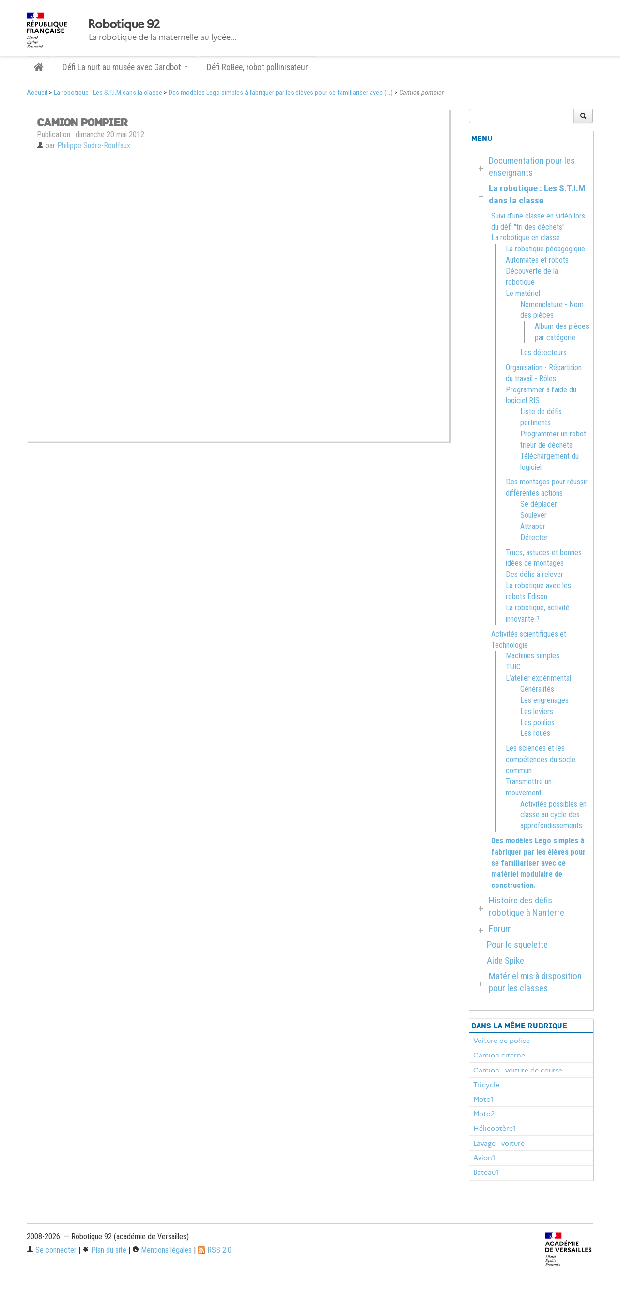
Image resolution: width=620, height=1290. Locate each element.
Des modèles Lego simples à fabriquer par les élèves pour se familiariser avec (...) (281, 93)
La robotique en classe (525, 237)
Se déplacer (538, 504)
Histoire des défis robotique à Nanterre (526, 906)
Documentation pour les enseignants (532, 166)
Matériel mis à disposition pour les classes (535, 982)
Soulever (533, 515)
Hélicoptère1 (494, 1128)
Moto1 (483, 1099)
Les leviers (536, 711)
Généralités (537, 689)
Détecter (534, 537)
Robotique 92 (123, 24)
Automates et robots (537, 259)
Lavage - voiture (499, 1143)
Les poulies (537, 722)
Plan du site (104, 1250)
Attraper (532, 526)
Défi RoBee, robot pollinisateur (257, 67)
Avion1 (484, 1157)
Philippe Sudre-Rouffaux (93, 145)
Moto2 (484, 1113)
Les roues (535, 733)
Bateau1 (485, 1172)
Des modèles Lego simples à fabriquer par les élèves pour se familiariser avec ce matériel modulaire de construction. (538, 862)
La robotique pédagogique (545, 248)
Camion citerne (499, 1055)
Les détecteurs (543, 352)
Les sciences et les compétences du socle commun (540, 759)
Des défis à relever (534, 574)
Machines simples (532, 655)
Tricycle (486, 1084)
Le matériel (523, 293)
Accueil (37, 93)
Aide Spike (505, 960)
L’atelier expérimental (538, 678)
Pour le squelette (517, 944)
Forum (500, 928)
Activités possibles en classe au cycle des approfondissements (553, 815)
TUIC (513, 666)
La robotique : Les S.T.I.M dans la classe (108, 93)
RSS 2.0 (215, 1250)
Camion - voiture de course (517, 1070)
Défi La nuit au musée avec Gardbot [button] (125, 67)
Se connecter (52, 1250)
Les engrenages (544, 700)
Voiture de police (501, 1040)
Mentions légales (162, 1250)
